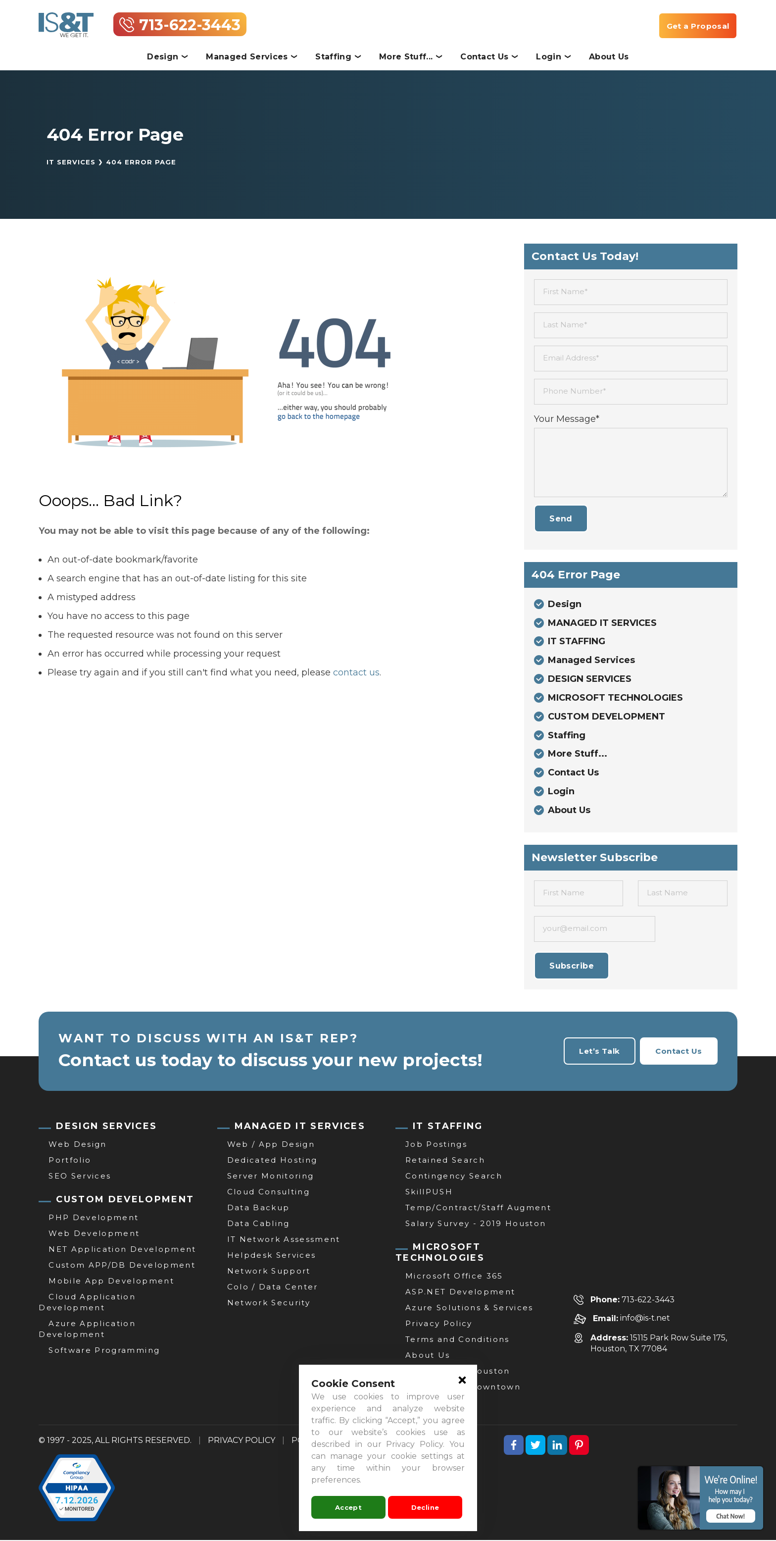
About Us (609, 56)
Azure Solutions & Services (469, 1308)
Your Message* (566, 418)
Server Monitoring (270, 1176)
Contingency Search (453, 1176)
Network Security (268, 1303)
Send (561, 518)
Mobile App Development (111, 1281)
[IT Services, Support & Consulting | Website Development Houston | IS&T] (66, 19)
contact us (356, 672)
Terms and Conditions (457, 1340)
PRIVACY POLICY (241, 1441)
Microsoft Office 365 (454, 1277)
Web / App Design (271, 1145)
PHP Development (93, 1218)
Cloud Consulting (268, 1192)
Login (548, 56)
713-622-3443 (190, 25)
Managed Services (247, 56)
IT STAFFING (576, 642)
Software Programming (104, 1351)
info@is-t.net (645, 1319)
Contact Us (484, 56)
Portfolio (69, 1161)
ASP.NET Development (460, 1292)
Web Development (94, 1234)
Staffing (333, 56)
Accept (348, 1507)
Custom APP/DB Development (121, 1266)
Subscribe (571, 967)
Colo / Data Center (272, 1287)
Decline (425, 1507)
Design (162, 56)
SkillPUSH (429, 1192)
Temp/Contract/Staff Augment (478, 1208)
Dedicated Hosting (272, 1161)
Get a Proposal (696, 26)
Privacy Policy (439, 1324)
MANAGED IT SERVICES (602, 623)
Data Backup (258, 1208)
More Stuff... (406, 56)
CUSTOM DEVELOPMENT (606, 717)
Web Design (77, 1145)
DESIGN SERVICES (589, 679)
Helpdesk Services (271, 1256)
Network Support (269, 1272)
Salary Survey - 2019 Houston (475, 1224)
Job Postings (436, 1145)
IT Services (71, 162)
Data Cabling (258, 1224)
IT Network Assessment (283, 1240)
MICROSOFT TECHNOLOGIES (615, 698)
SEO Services (79, 1176)
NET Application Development (122, 1250)
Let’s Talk (596, 1052)
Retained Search (445, 1161)
